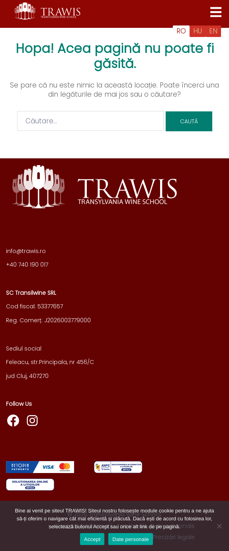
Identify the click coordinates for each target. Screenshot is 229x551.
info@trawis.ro (26, 251)
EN (213, 31)
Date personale (130, 539)
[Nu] (219, 526)
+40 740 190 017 (27, 265)
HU (197, 31)
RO (181, 31)
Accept (92, 539)
